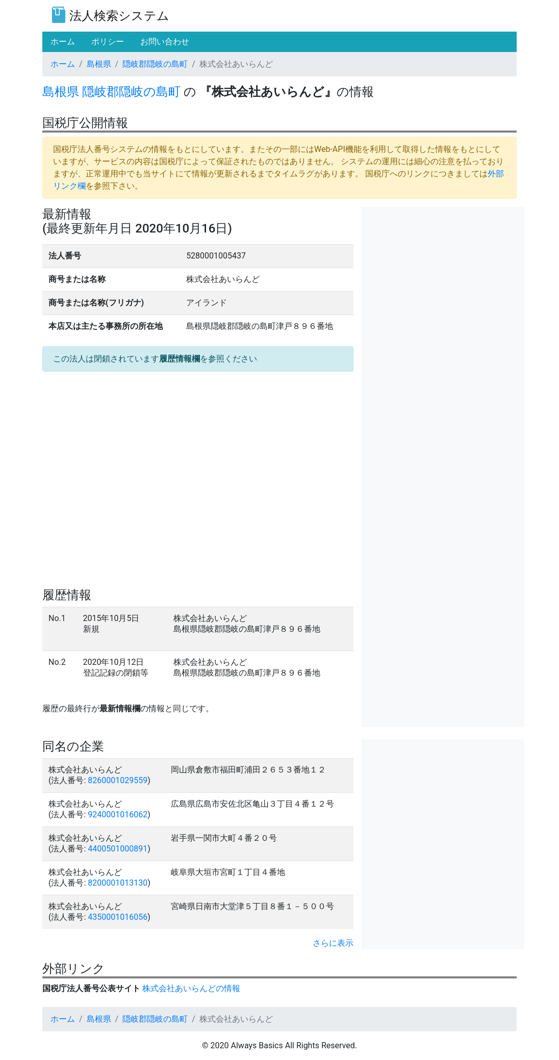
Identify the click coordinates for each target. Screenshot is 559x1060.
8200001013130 (117, 883)
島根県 (99, 64)
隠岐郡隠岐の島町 (155, 64)
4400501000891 (117, 849)
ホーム (62, 64)
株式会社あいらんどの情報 (191, 988)
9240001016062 (117, 814)
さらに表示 (333, 943)
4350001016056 (117, 917)
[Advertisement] (443, 270)
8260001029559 (117, 780)
